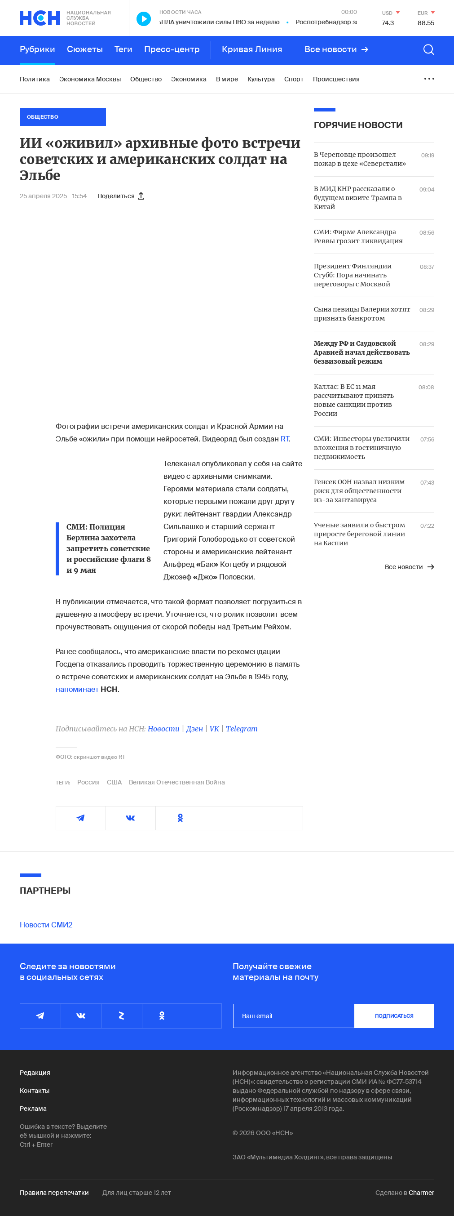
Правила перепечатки (54, 1193)
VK (214, 728)
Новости (164, 728)
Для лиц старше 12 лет (136, 1193)
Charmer (421, 1193)
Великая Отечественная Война (177, 782)
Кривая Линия (252, 49)
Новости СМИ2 (46, 925)
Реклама (33, 1109)
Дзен (194, 728)
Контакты (34, 1091)
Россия (88, 782)
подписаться (394, 1016)
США (114, 782)
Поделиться (120, 196)
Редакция (35, 1073)
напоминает (77, 689)
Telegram (242, 728)
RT (285, 439)
